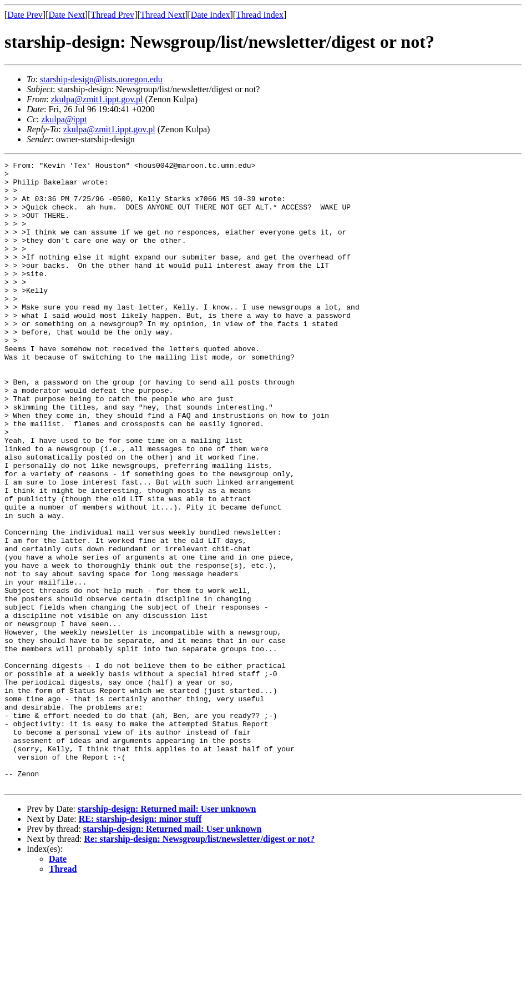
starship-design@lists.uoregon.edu (101, 79)
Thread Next (162, 14)
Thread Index (260, 14)
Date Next (67, 14)
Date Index (210, 14)
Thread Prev (112, 14)
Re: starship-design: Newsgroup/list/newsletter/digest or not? (199, 964)
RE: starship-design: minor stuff (140, 944)
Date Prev (25, 14)
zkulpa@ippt (64, 119)
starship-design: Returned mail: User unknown (167, 934)
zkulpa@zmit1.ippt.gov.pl (96, 99)
